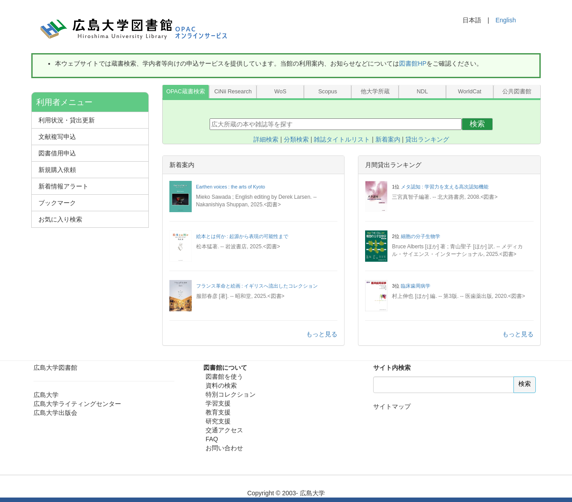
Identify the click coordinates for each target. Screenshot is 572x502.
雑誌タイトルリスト (342, 139)
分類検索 (296, 139)
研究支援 (218, 421)
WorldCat (469, 91)
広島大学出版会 (55, 412)
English (506, 20)
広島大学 (46, 394)
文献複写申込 (57, 136)
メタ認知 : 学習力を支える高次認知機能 (444, 186)
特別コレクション (231, 394)
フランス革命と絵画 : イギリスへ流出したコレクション (257, 286)
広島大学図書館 (55, 367)
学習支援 (218, 403)
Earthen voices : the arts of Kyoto (230, 186)
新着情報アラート (63, 186)
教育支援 (218, 412)
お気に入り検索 (60, 219)
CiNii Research (233, 91)
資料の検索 (221, 385)
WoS (280, 91)
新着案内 (387, 139)
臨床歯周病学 (415, 286)
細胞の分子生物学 (420, 236)
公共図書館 (516, 91)
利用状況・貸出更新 (66, 120)
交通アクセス (224, 430)
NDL (422, 91)
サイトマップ (392, 406)
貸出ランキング (427, 139)
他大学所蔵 (375, 91)
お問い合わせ (224, 448)
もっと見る (321, 334)
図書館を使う (224, 376)
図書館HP (412, 63)
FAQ (212, 439)
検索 (477, 124)
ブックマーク (57, 202)
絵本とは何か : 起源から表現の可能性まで (242, 236)
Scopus (327, 91)
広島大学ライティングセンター (77, 403)
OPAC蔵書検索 (185, 91)
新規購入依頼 (57, 169)
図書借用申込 (57, 153)
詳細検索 (265, 139)
